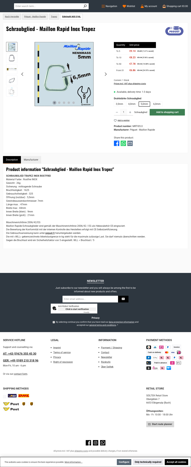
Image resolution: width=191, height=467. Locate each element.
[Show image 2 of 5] (59, 115)
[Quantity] (123, 124)
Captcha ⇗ (90, 312)
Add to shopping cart (167, 124)
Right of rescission (63, 362)
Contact (105, 352)
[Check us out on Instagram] (95, 442)
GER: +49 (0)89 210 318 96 (20, 360)
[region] (57, 86)
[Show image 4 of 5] (69, 115)
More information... (74, 462)
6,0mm (157, 116)
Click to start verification (77, 309)
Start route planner (160, 424)
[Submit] (123, 299)
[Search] (90, 12)
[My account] (148, 12)
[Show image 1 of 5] (54, 115)
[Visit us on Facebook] (88, 442)
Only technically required (148, 462)
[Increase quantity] (130, 124)
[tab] (12, 172)
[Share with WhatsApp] (123, 155)
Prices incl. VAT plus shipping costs (130, 96)
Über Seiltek (107, 366)
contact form (20, 373)
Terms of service (62, 352)
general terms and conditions (102, 325)
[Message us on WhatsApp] (102, 442)
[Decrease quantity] (117, 124)
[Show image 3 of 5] (64, 115)
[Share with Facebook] (116, 155)
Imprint (57, 347)
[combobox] (78, 12)
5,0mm (144, 116)
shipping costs (81, 451)
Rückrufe (105, 362)
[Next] (105, 86)
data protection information (121, 322)
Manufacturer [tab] (31, 172)
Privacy (57, 357)
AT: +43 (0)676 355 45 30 (19, 353)
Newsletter (106, 357)
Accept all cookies (176, 462)
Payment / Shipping (111, 347)
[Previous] (22, 86)
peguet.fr (50, 245)
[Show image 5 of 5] (73, 115)
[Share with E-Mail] (130, 155)
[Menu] (109, 12)
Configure (124, 462)
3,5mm (119, 116)
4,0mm (131, 116)
